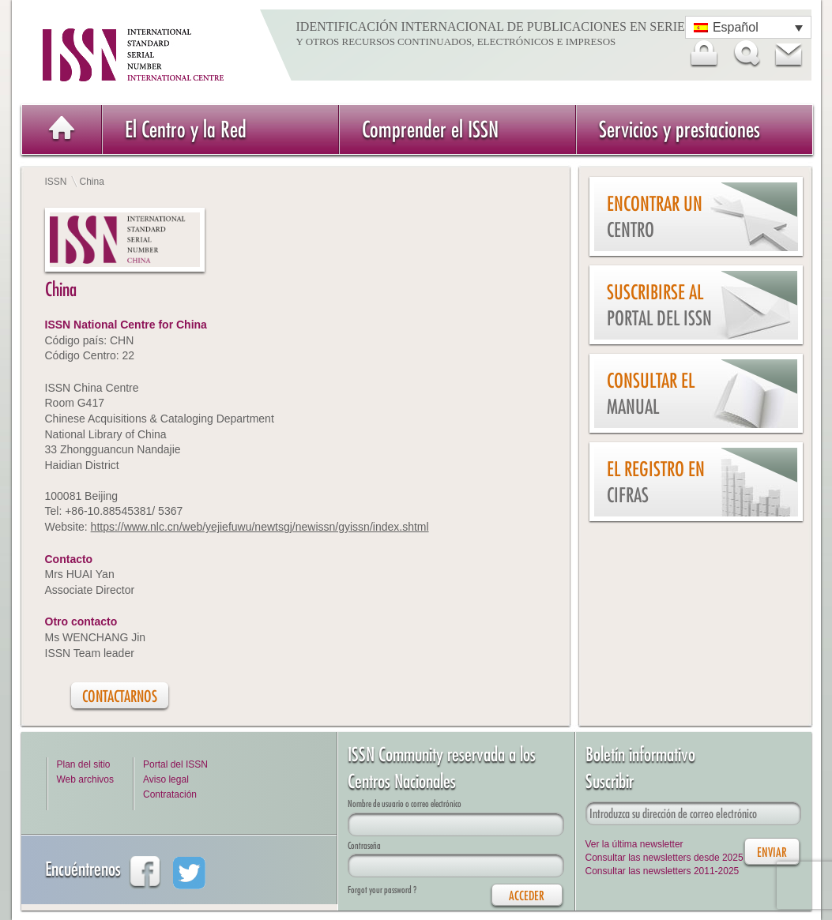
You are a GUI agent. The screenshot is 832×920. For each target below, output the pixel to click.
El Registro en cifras (656, 482)
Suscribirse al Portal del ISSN (659, 305)
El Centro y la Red (186, 129)
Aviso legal (166, 779)
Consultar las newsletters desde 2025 (664, 857)
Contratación (170, 794)
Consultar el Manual (651, 393)
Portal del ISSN (175, 764)
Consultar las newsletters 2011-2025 (662, 871)
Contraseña (364, 845)
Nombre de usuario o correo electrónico (404, 803)
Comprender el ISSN (430, 129)
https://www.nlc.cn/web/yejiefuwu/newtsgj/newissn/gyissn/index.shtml (260, 526)
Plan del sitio (84, 764)
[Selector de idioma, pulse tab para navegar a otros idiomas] (748, 27)
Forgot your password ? (382, 890)
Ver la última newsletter (634, 844)
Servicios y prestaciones (679, 129)
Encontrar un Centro (654, 216)
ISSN (56, 181)
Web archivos (85, 779)
